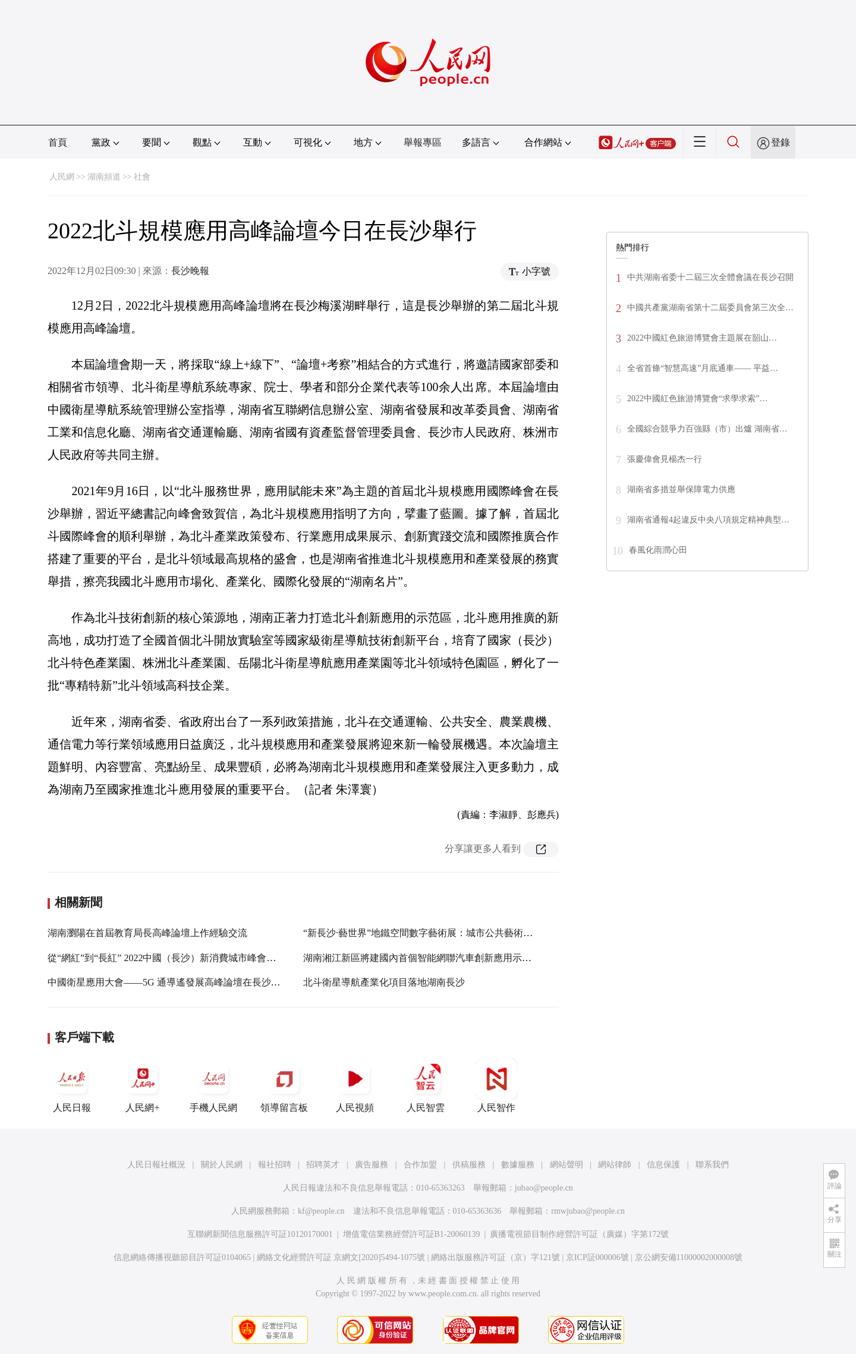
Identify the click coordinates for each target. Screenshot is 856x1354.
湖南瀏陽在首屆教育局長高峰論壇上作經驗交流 (147, 933)
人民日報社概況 (156, 1164)
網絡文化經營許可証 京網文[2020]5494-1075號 (341, 1257)
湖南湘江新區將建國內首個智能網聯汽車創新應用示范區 (422, 958)
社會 (142, 176)
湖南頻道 (104, 176)
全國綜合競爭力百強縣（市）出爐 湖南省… (707, 428)
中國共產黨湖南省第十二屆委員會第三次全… (710, 307)
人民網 (61, 176)
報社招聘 (274, 1164)
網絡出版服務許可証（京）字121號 (495, 1257)
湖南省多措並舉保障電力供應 (681, 489)
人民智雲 (425, 1085)
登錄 (780, 142)
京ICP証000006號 (597, 1257)
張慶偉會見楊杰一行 (664, 459)
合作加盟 (420, 1164)
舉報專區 (423, 142)
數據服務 (517, 1164)
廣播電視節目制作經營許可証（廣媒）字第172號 (579, 1234)
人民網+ (142, 1085)
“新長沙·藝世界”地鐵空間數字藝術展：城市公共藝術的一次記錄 (437, 933)
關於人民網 (222, 1164)
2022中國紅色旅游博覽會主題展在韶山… (702, 337)
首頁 (57, 142)
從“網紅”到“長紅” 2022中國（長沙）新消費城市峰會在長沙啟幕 (181, 958)
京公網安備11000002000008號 (688, 1257)
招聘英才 (322, 1164)
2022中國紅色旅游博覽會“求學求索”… (697, 398)
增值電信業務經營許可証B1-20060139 (411, 1234)
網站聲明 (566, 1164)
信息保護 (663, 1164)
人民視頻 (355, 1085)
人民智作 (496, 1085)
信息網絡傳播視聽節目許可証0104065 (182, 1257)
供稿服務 (469, 1164)
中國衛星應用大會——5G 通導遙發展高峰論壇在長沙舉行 (169, 982)
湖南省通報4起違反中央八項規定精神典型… (708, 519)
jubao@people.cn (544, 1187)
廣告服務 (371, 1164)
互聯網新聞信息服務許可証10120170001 (260, 1234)
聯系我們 (712, 1164)
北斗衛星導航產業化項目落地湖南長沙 (384, 982)
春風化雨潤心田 (658, 550)
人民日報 (72, 1085)
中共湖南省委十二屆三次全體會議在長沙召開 (710, 277)
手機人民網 (213, 1085)
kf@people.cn (321, 1211)
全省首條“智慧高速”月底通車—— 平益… (702, 368)
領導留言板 (284, 1085)
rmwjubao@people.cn (588, 1211)
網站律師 (614, 1164)
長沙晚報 (190, 271)
